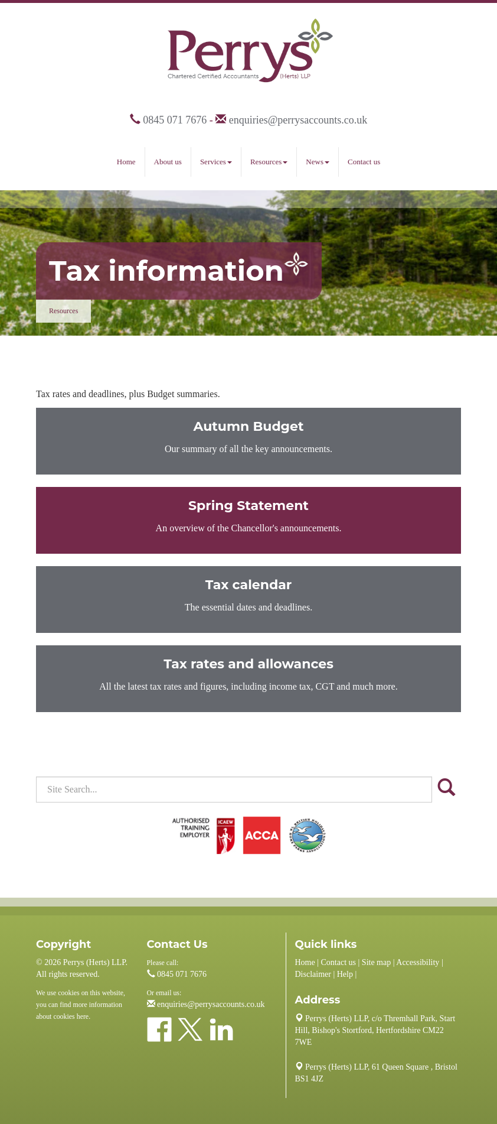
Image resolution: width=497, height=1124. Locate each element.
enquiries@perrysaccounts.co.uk (298, 120)
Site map (376, 962)
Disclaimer (313, 974)
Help (345, 974)
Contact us (364, 161)
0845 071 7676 (175, 120)
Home (126, 161)
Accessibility (417, 962)
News (317, 161)
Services (216, 161)
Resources (268, 161)
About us (168, 161)
